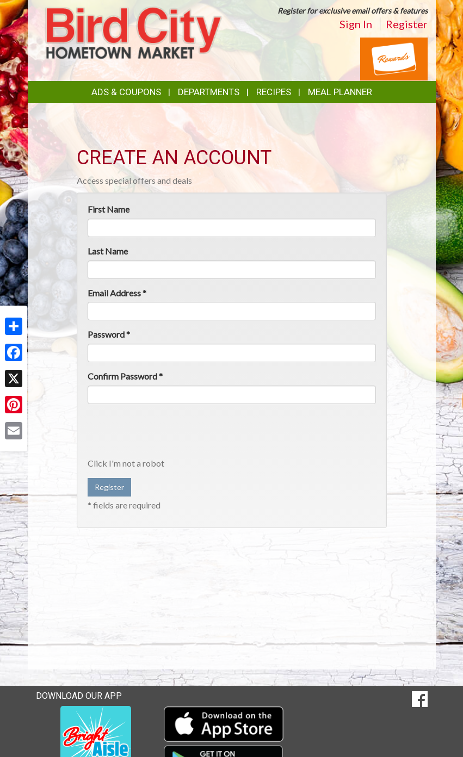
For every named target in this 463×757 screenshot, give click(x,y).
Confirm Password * (125, 376)
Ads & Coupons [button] (126, 91)
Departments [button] (208, 91)
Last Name (108, 251)
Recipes (273, 91)
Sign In (355, 23)
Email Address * (117, 293)
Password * (109, 334)
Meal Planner (340, 91)
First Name (108, 209)
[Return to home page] (134, 31)
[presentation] (170, 433)
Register (407, 23)
